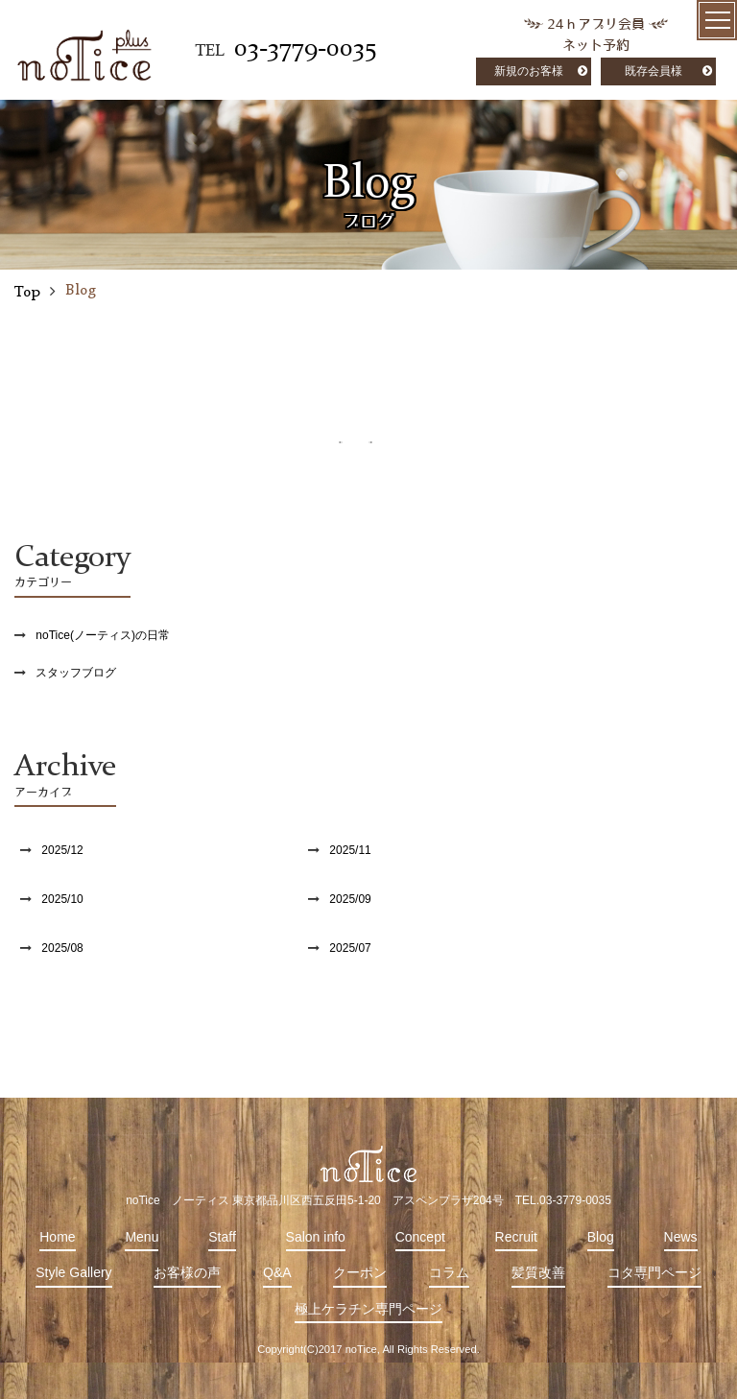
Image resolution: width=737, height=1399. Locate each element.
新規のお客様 (528, 71)
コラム (449, 1272)
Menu (141, 1237)
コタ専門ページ (654, 1272)
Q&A (277, 1272)
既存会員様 (653, 71)
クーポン (360, 1272)
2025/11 (349, 850)
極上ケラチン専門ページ (368, 1308)
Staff (222, 1237)
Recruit (516, 1237)
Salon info (315, 1237)
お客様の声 (187, 1272)
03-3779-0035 (305, 48)
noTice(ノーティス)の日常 (103, 635)
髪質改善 (538, 1272)
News (681, 1237)
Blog (600, 1237)
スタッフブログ (76, 672)
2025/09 (349, 899)
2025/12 (62, 850)
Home (57, 1237)
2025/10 (62, 899)
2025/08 (62, 948)
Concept (420, 1237)
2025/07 (349, 948)
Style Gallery (73, 1272)
